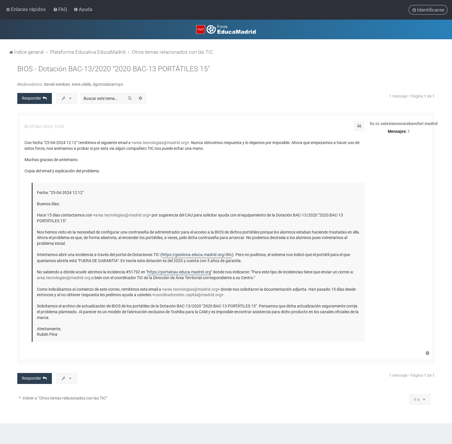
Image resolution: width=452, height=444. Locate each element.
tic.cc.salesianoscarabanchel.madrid (404, 123)
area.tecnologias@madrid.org (160, 142)
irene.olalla (81, 84)
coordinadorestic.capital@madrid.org (187, 294)
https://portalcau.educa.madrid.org (179, 271)
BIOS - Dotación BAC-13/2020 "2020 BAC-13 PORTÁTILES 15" (113, 69)
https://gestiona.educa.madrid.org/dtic (197, 254)
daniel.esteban (57, 84)
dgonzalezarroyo (108, 84)
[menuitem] (61, 9)
